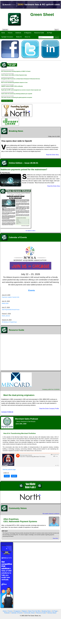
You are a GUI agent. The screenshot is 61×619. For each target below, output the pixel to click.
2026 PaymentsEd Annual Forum (10, 309)
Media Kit (19, 37)
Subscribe (5, 29)
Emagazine (17, 611)
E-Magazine (27, 32)
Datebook (18, 32)
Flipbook (24, 611)
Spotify (14, 476)
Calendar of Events (16, 613)
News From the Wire (34, 611)
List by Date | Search (7, 100)
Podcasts (7, 613)
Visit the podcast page (9, 469)
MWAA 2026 (5, 303)
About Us (27, 37)
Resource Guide (39, 32)
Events (31, 290)
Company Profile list (7, 412)
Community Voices (29, 613)
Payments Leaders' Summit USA (10, 297)
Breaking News (46, 611)
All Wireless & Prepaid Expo (9, 322)
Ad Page (49, 32)
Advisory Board (51, 613)
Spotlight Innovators (7, 37)
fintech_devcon (6, 315)
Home (3, 32)
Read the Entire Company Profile (49, 408)
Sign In (56, 29)
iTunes (7, 476)
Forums (10, 32)
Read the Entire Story (52, 154)
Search (56, 37)
